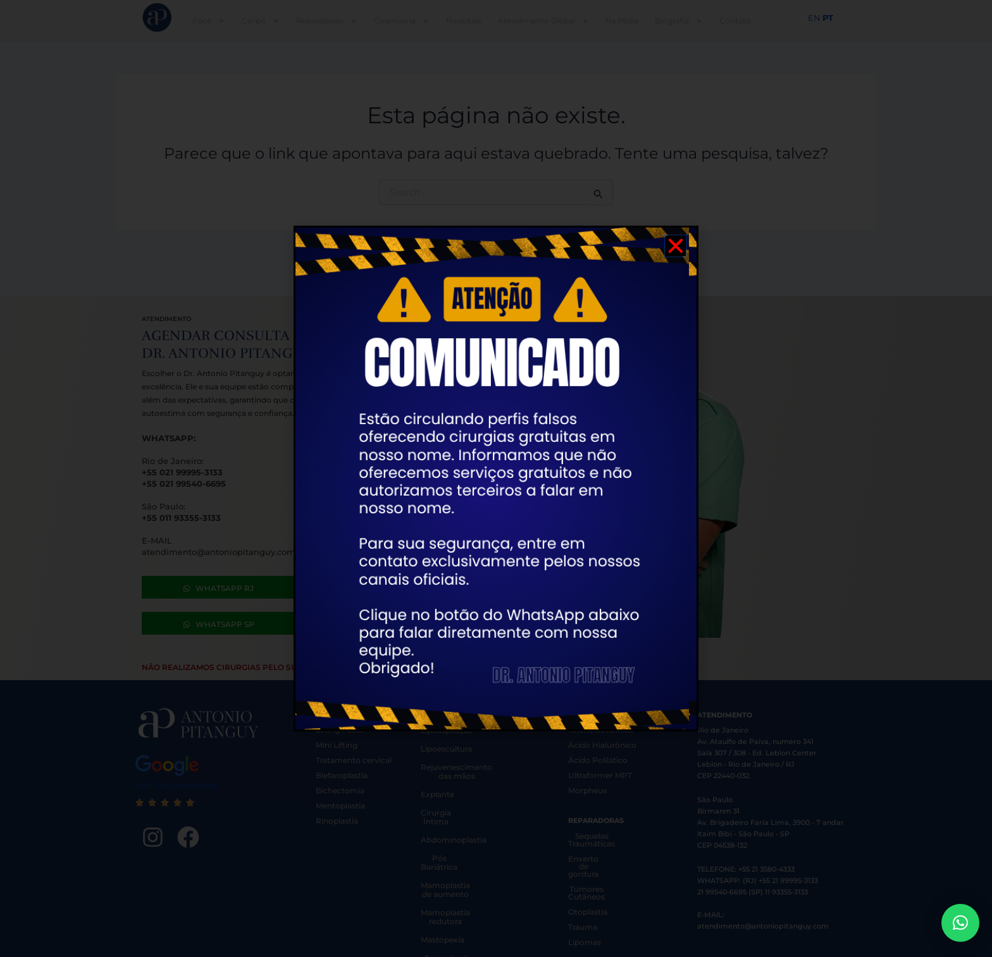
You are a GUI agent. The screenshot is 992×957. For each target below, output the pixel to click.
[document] (496, 478)
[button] (960, 923)
